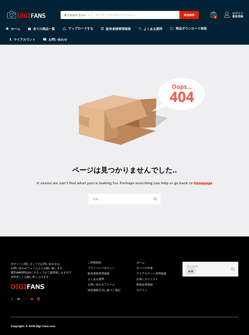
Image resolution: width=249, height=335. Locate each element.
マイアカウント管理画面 (151, 273)
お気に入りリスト (147, 279)
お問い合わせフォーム (101, 284)
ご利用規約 (94, 262)
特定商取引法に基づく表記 (104, 290)
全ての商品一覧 (41, 29)
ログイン (233, 13)
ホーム (13, 29)
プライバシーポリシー (101, 268)
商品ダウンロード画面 (188, 28)
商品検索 (189, 15)
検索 (191, 271)
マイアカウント (22, 39)
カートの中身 (144, 268)
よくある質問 (150, 29)
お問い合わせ (55, 39)
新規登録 (237, 16)
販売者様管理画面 (116, 29)
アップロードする (78, 28)
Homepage (203, 183)
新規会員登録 (144, 284)
